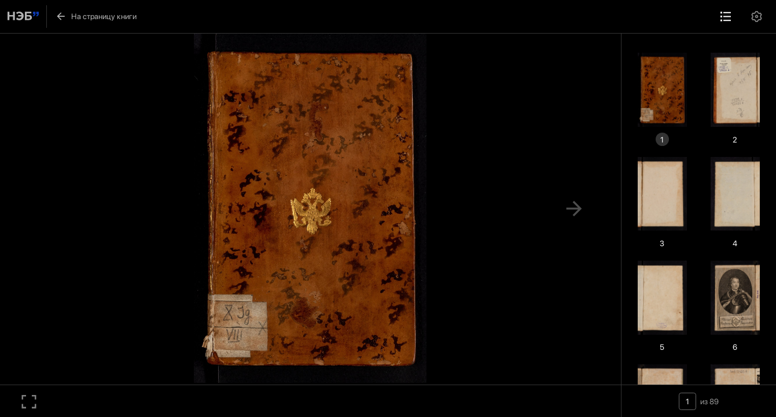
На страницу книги (96, 16)
